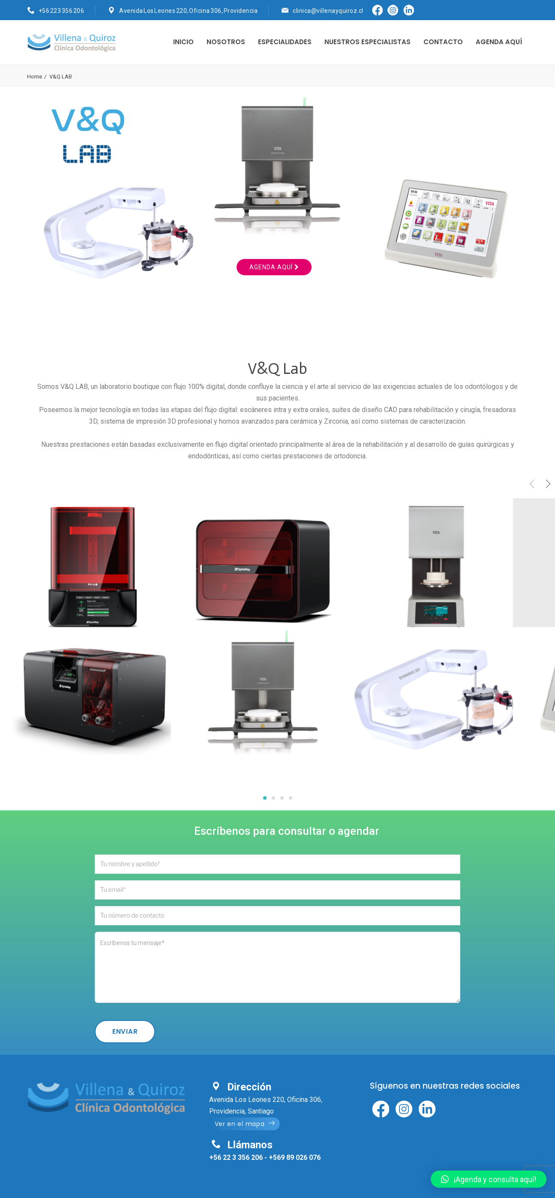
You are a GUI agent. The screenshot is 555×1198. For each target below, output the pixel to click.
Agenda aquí (274, 267)
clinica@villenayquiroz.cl (328, 10)
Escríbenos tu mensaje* (277, 967)
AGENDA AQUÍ (499, 41)
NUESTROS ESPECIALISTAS (367, 41)
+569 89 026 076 (295, 1157)
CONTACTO (443, 41)
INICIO (183, 41)
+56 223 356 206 (61, 10)
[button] (488, 1179)
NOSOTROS (226, 41)
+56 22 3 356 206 (236, 1157)
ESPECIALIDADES (285, 41)
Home (34, 76)
